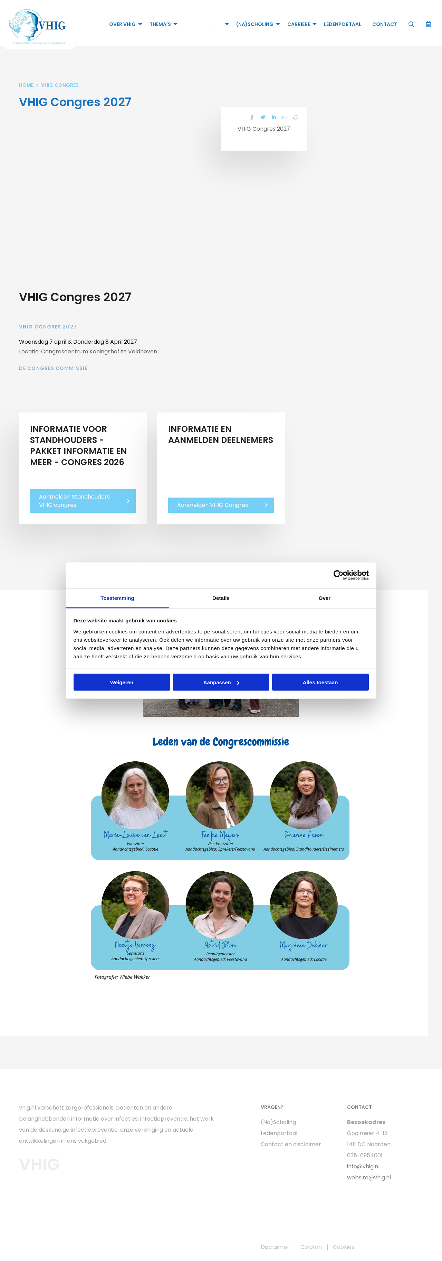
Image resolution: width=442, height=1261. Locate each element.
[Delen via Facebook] (251, 117)
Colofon (311, 1247)
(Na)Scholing (254, 24)
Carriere (298, 24)
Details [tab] (221, 598)
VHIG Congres (203, 24)
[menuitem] (123, 24)
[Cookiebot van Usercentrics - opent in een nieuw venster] (338, 575)
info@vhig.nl (363, 1166)
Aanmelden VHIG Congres (212, 505)
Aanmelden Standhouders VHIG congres (74, 501)
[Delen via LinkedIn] (273, 117)
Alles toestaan (320, 682)
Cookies (343, 1247)
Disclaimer (275, 1247)
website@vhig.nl (369, 1177)
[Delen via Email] (284, 117)
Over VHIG (122, 24)
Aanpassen (221, 682)
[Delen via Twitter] (262, 117)
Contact (384, 24)
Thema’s (160, 24)
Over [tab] (325, 598)
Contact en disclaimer (291, 1144)
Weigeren (121, 682)
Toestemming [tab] (117, 598)
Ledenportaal (342, 24)
